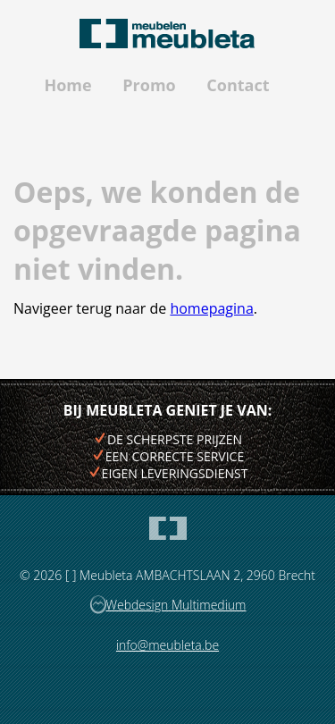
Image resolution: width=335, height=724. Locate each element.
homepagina (211, 308)
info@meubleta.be (167, 644)
